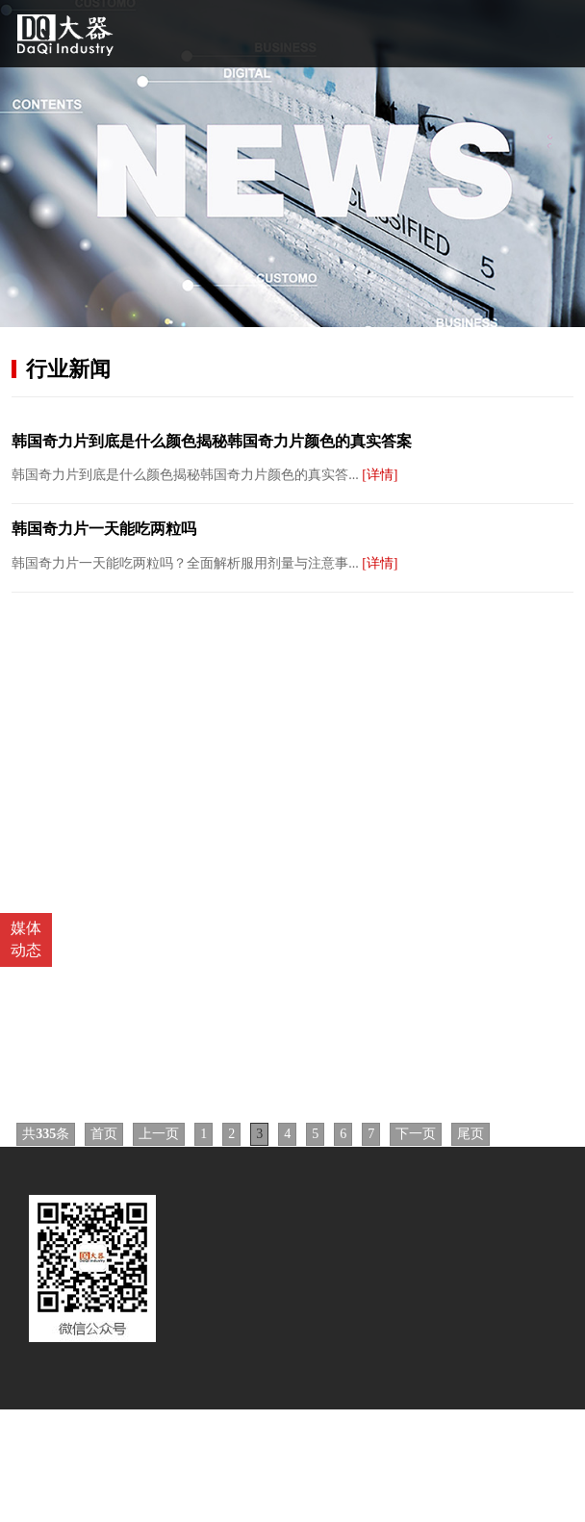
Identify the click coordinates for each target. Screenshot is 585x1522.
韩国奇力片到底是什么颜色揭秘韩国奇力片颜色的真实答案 (212, 441)
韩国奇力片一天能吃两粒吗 (104, 528)
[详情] (379, 475)
